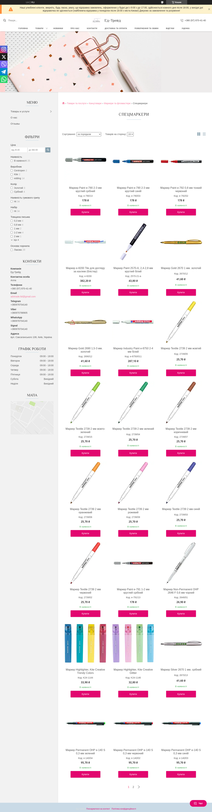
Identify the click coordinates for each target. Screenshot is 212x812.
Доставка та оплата (116, 28)
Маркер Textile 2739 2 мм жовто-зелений (85, 430)
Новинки (58, 28)
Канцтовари (95, 103)
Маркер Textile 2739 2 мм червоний (85, 591)
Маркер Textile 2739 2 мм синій (181, 509)
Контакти (92, 28)
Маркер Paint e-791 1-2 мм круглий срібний (133, 591)
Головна (23, 28)
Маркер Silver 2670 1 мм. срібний (181, 669)
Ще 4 (16, 240)
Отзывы (15, 123)
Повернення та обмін (147, 28)
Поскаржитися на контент (98, 809)
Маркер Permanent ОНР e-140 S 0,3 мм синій (181, 752)
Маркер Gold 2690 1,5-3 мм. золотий (85, 350)
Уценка (186, 28)
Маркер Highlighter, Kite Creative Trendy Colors (85, 671)
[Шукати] (4, 20)
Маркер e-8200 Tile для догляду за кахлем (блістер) (85, 270)
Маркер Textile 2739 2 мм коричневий (181, 430)
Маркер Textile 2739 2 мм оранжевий (85, 511)
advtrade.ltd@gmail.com (23, 296)
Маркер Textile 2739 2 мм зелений (133, 428)
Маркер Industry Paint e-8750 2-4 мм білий (133, 350)
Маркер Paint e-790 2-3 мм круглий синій (133, 189)
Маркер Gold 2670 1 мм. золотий (181, 268)
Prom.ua (121, 806)
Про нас (75, 28)
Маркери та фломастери (117, 103)
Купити (85, 212)
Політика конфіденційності (124, 809)
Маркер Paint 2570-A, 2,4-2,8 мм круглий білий (133, 270)
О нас (14, 117)
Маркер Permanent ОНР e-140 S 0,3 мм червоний (133, 752)
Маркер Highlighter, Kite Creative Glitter (133, 671)
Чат (198, 803)
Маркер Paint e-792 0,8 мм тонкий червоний (181, 189)
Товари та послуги (76, 103)
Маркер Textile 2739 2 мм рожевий (133, 511)
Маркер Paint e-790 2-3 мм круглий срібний (85, 189)
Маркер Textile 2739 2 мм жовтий (181, 348)
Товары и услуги (20, 111)
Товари (39, 28)
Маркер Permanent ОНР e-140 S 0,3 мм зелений (85, 752)
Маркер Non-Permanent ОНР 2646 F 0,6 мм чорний (181, 591)
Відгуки (170, 28)
